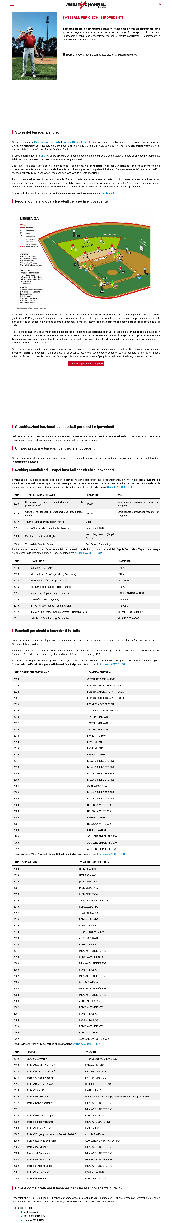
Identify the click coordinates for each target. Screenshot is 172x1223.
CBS (42, 155)
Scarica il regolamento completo (86, 363)
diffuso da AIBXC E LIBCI (118, 487)
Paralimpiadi (107, 193)
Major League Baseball (46, 142)
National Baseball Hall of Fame (80, 142)
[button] (160, 4)
